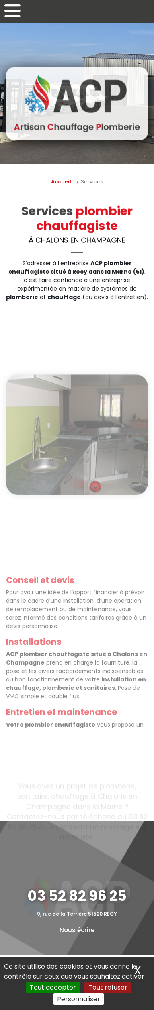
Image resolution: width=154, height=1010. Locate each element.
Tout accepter (53, 987)
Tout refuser (107, 987)
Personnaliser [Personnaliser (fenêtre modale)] (78, 999)
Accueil (61, 181)
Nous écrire (77, 930)
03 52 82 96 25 (77, 896)
